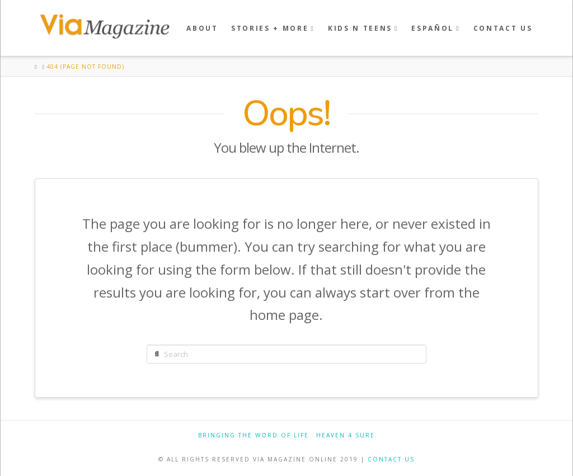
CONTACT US (391, 459)
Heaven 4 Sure (345, 435)
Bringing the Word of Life (253, 435)
